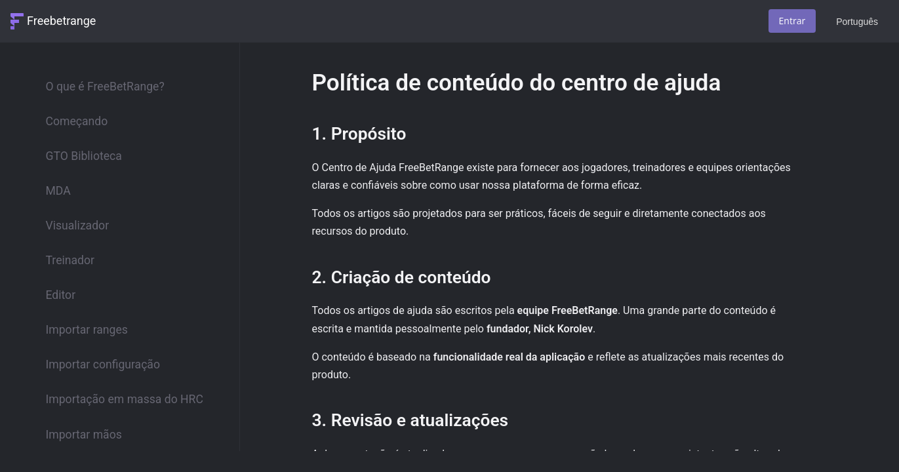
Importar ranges (87, 329)
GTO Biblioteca (84, 156)
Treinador (70, 260)
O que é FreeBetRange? (105, 86)
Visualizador (78, 225)
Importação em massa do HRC (124, 399)
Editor (61, 295)
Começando (77, 121)
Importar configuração (103, 364)
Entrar (792, 20)
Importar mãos (84, 434)
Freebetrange (61, 20)
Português (857, 21)
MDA (58, 190)
